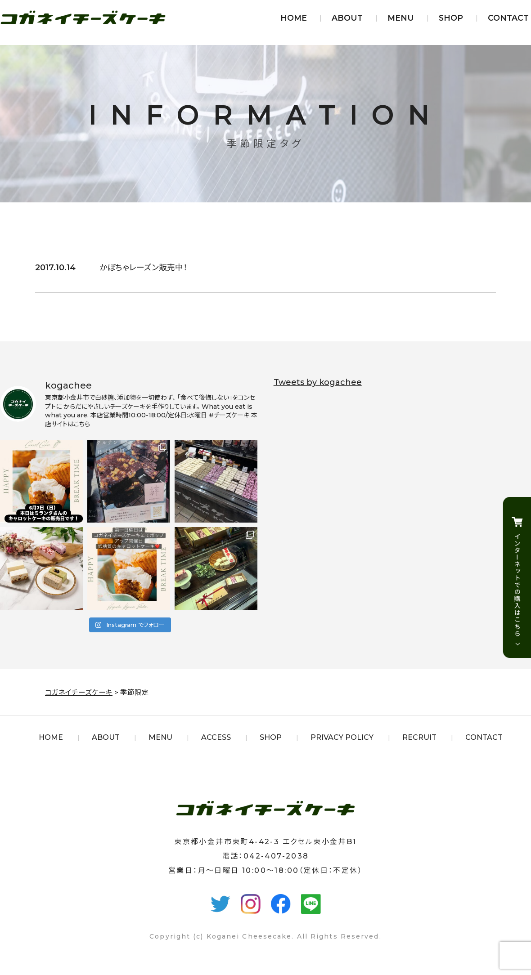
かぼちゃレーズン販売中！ (143, 268)
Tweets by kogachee (318, 382)
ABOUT (347, 17)
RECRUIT (419, 737)
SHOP (451, 17)
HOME (293, 17)
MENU (400, 17)
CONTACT (508, 17)
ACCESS (216, 737)
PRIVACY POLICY (342, 737)
